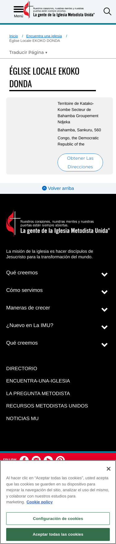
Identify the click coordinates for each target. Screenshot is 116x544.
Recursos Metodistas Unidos (47, 406)
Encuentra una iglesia (44, 36)
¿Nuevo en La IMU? (29, 325)
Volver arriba (58, 188)
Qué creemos (22, 273)
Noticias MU (22, 418)
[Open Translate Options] (28, 52)
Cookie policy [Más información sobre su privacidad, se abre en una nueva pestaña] (40, 502)
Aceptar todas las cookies (58, 534)
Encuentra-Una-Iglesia (38, 381)
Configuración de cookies (58, 518)
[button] (107, 12)
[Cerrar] (108, 469)
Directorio (21, 368)
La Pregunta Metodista (38, 393)
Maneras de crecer (28, 308)
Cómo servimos (24, 290)
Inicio (13, 36)
